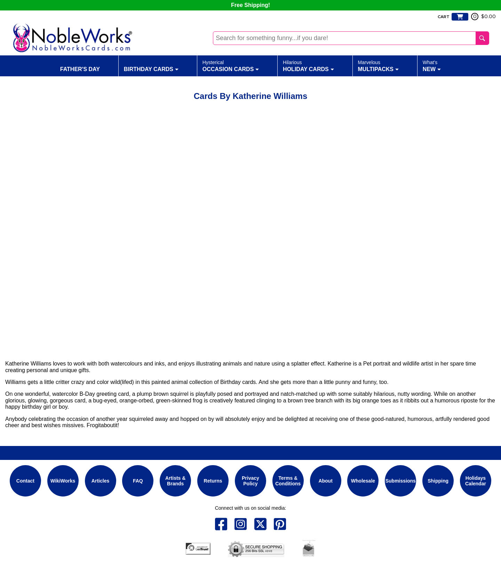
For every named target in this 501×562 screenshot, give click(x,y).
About (325, 481)
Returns (213, 481)
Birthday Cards (151, 65)
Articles (100, 481)
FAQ (138, 481)
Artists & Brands (175, 480)
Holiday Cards (308, 65)
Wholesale (363, 481)
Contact (25, 481)
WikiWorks (62, 481)
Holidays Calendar (475, 480)
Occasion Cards (230, 65)
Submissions (400, 481)
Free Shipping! (250, 5)
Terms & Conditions (288, 480)
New (432, 65)
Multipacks (378, 65)
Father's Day (80, 65)
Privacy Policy (250, 480)
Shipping (438, 481)
